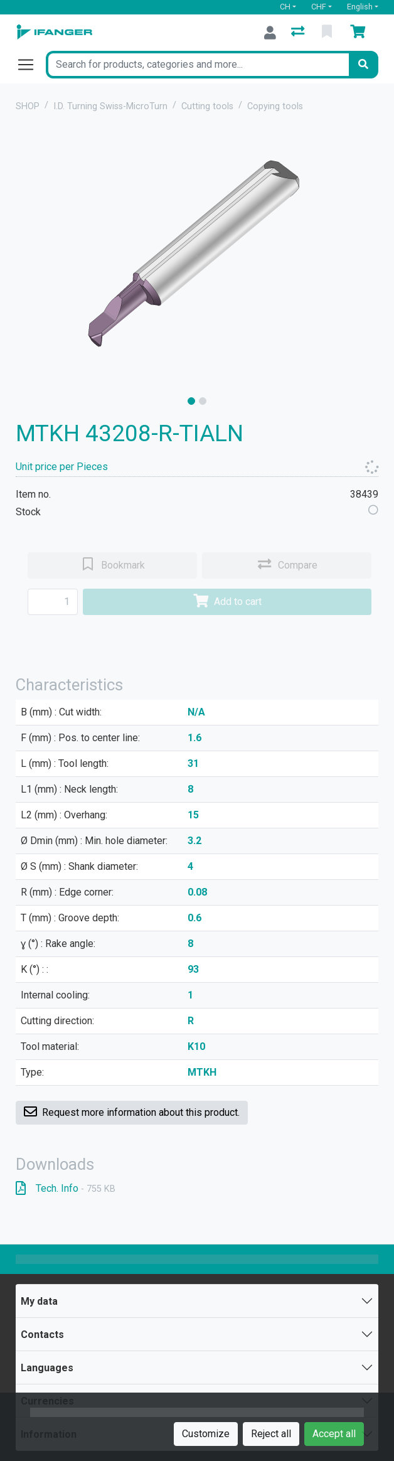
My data (39, 1301)
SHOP (28, 106)
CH (285, 6)
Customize (206, 1434)
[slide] (191, 401)
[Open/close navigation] (31, 65)
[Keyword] (197, 64)
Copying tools (275, 106)
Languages (47, 1368)
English (360, 6)
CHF (318, 6)
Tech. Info (65, 1188)
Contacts (42, 1335)
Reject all (271, 1434)
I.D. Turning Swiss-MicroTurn (110, 106)
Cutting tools (207, 106)
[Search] (363, 64)
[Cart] (360, 32)
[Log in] (270, 33)
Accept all (334, 1434)
